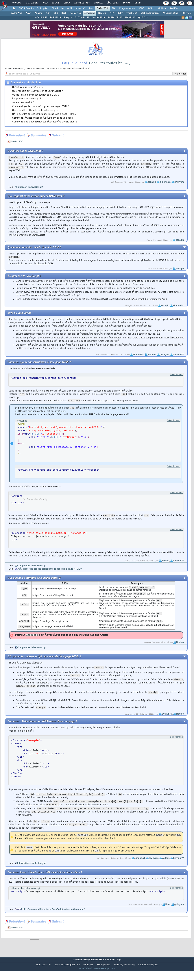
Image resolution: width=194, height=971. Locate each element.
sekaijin (152, 186)
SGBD (141, 8)
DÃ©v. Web (102, 8)
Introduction (33, 86)
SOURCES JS (98, 17)
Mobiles (162, 8)
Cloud (55, 8)
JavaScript (89, 13)
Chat (66, 2)
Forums (17, 2)
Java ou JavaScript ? (23, 107)
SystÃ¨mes (174, 8)
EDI (114, 8)
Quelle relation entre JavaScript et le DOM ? (35, 99)
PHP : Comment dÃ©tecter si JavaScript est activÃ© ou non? (53, 914)
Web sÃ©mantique (150, 13)
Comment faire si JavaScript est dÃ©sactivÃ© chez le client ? (44, 126)
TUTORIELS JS (82, 17)
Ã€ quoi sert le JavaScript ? (26, 103)
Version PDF (16, 146)
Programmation (127, 8)
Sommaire (17, 86)
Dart (63, 13)
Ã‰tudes (113, 2)
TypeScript (131, 13)
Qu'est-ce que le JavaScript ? (27, 91)
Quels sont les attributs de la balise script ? (35, 114)
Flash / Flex (75, 13)
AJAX (28, 13)
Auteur (165, 862)
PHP (112, 13)
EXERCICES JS (115, 17)
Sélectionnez (176, 379)
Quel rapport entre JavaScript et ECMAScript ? (37, 95)
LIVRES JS (130, 17)
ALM (69, 8)
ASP (48, 13)
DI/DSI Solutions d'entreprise (33, 8)
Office (151, 8)
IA (62, 8)
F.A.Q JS (68, 17)
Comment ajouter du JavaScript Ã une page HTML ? (40, 111)
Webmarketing (170, 13)
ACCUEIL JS (41, 17)
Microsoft (80, 8)
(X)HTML (186, 13)
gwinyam (179, 186)
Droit (126, 2)
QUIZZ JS (142, 17)
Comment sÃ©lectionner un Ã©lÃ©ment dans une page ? (43, 122)
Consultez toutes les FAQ (109, 67)
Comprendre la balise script (31, 570)
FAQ (45, 2)
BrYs (168, 909)
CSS (56, 13)
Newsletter (82, 2)
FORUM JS (55, 17)
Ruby (120, 13)
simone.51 (165, 186)
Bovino (165, 565)
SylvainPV (178, 359)
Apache (38, 13)
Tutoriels (32, 2)
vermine (152, 359)
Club (137, 2)
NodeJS (102, 13)
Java (91, 8)
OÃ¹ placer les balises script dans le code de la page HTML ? (44, 118)
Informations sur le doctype (31, 867)
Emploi (98, 2)
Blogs (55, 2)
